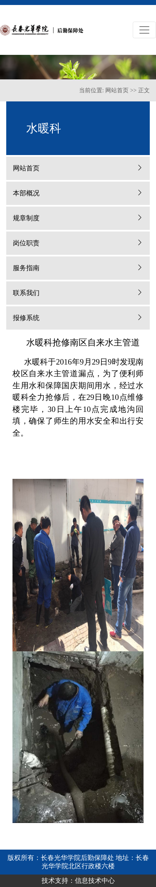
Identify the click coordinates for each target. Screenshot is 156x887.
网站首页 (117, 90)
